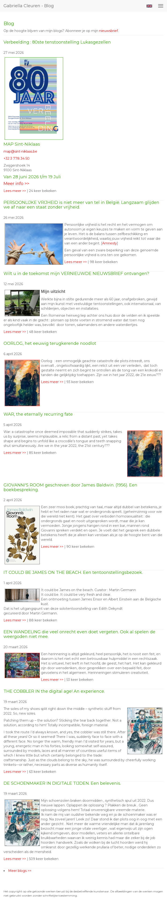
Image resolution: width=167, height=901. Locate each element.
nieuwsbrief (108, 31)
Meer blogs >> (19, 871)
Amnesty (109, 243)
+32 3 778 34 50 (16, 158)
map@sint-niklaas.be (20, 151)
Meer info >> (16, 183)
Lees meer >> (15, 191)
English (149, 6)
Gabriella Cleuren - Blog (29, 5)
